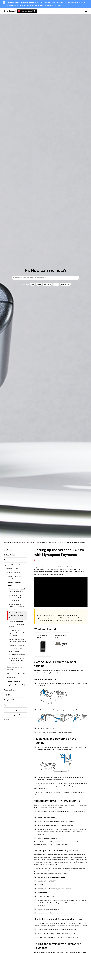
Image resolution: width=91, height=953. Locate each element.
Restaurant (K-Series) (27, 11)
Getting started (9, 555)
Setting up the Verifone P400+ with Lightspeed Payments (16, 624)
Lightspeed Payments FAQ (16, 685)
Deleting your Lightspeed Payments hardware (17, 647)
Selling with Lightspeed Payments (14, 668)
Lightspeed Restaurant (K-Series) (14, 542)
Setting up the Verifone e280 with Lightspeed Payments (16, 661)
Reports (6, 705)
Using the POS (9, 700)
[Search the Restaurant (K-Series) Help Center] (45, 278)
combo (39, 284)
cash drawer (47, 284)
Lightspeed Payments (56, 542)
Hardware (7, 560)
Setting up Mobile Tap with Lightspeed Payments (17, 590)
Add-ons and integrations (13, 710)
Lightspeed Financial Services (37, 542)
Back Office (8, 695)
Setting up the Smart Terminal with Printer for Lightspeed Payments (16, 598)
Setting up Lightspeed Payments (13, 578)
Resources (7, 720)
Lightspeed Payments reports (16, 673)
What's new (8, 550)
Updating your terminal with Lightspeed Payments (17, 640)
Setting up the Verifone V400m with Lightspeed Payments (16, 615)
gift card (55, 284)
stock (32, 284)
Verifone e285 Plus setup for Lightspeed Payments (17, 653)
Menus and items (10, 690)
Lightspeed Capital (11, 568)
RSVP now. (58, 5)
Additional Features (13, 681)
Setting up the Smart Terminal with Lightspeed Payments (17, 606)
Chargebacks (11, 677)
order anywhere (65, 284)
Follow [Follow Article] (38, 560)
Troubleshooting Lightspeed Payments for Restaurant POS (17, 633)
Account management (12, 715)
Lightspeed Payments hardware (76, 542)
